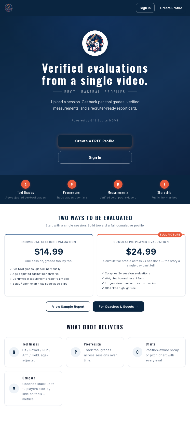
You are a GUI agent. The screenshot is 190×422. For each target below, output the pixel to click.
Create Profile (171, 8)
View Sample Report (68, 307)
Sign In (145, 8)
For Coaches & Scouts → (118, 307)
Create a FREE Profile (95, 141)
